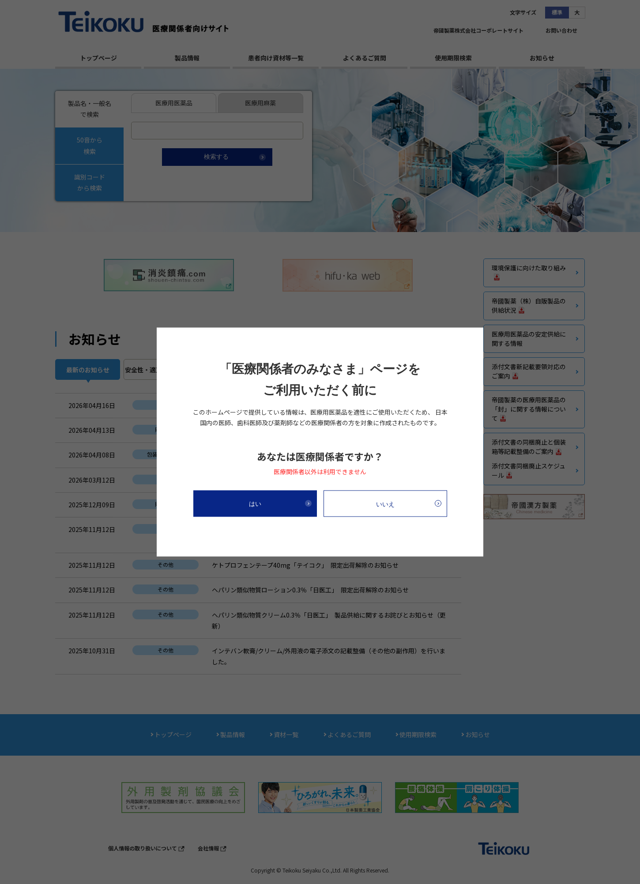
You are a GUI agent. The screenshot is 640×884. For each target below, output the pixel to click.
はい (255, 503)
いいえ (385, 503)
